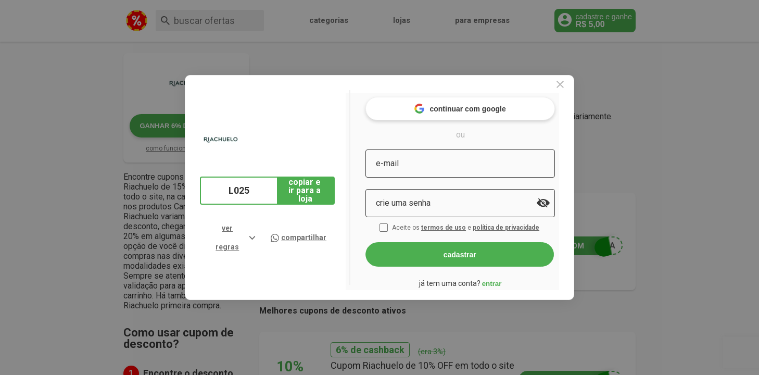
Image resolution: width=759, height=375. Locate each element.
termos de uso (461, 223)
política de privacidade (524, 223)
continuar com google (477, 104)
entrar (508, 279)
